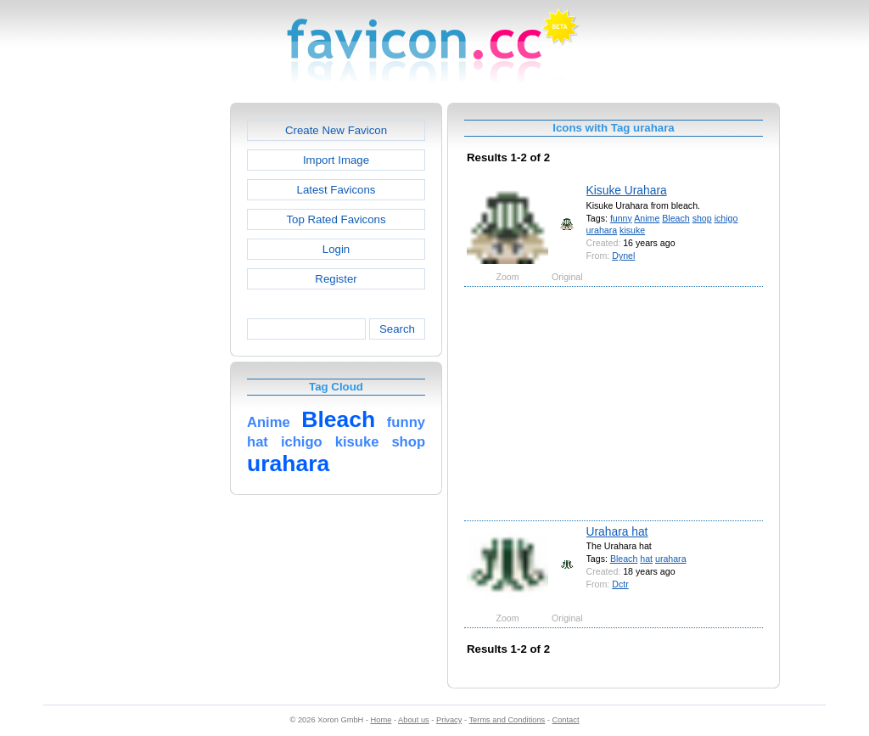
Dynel (623, 255)
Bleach (675, 218)
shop (702, 218)
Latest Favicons (336, 189)
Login (336, 249)
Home (381, 720)
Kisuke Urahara (626, 190)
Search (397, 329)
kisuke (632, 230)
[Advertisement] (157, 357)
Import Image (336, 160)
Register (335, 278)
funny (621, 218)
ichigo (726, 218)
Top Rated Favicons (335, 219)
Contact (566, 720)
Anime (646, 218)
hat (646, 558)
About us (413, 720)
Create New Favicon (336, 130)
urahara (602, 230)
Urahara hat (617, 531)
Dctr (620, 584)
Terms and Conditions (506, 720)
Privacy (449, 720)
